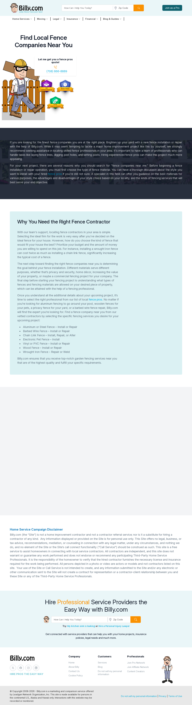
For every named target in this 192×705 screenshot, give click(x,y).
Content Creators (136, 671)
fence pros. (95, 299)
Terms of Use (175, 696)
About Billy (74, 667)
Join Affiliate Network (138, 667)
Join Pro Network (136, 662)
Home (72, 662)
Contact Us (74, 671)
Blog (100, 667)
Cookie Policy (76, 675)
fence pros (55, 174)
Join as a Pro (172, 7)
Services (102, 662)
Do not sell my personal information (110, 673)
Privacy (162, 696)
